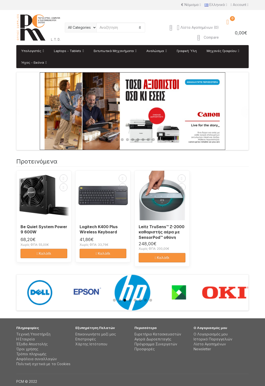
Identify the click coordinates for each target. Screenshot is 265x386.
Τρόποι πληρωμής (31, 354)
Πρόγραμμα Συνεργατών (155, 344)
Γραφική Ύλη (187, 51)
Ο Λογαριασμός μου (211, 334)
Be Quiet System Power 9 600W (44, 229)
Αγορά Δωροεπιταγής (152, 339)
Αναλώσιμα (155, 51)
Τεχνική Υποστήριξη (33, 334)
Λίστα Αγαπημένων (210, 344)
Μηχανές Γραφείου (222, 51)
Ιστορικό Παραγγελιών (213, 339)
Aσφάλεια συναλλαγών (36, 359)
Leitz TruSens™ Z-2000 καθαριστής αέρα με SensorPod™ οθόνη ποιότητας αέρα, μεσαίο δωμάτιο (161, 231)
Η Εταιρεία (25, 339)
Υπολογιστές (31, 51)
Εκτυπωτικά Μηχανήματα (114, 51)
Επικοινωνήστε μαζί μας (95, 334)
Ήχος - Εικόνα (32, 62)
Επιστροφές (85, 339)
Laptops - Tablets (67, 51)
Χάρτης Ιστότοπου (91, 344)
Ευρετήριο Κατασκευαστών (157, 334)
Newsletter (202, 349)
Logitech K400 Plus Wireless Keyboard (99, 229)
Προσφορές (144, 349)
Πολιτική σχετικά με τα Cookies (43, 364)
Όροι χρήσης (27, 349)
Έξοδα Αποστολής (32, 344)
